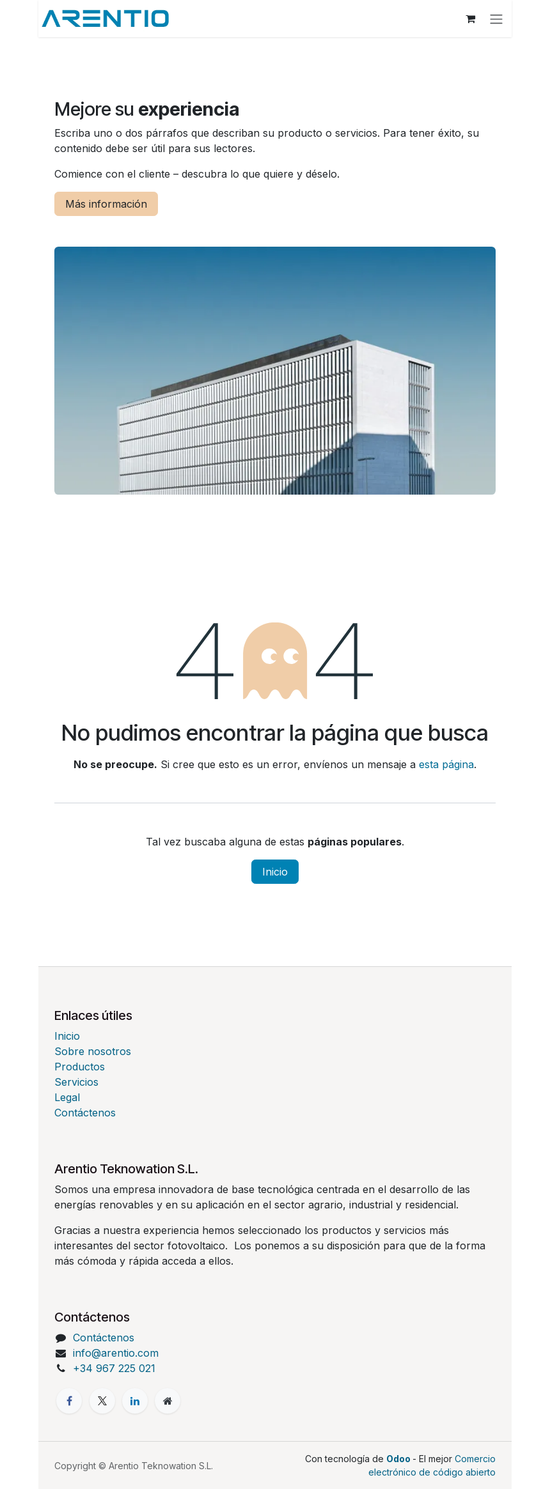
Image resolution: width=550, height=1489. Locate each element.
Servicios (76, 1082)
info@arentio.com (116, 1352)
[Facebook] (69, 1401)
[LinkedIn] (135, 1401)
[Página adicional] (167, 1401)
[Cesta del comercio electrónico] (473, 18)
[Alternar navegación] (499, 18)
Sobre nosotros (92, 1051)
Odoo (399, 1458)
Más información (106, 203)
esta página (446, 764)
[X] (102, 1401)
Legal (67, 1097)
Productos (79, 1066)
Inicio (275, 871)
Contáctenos (85, 1112)
